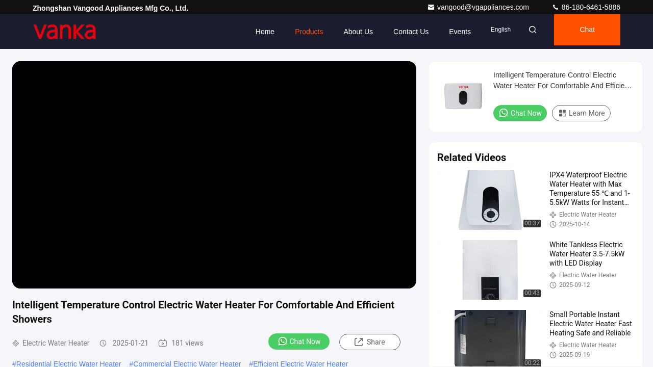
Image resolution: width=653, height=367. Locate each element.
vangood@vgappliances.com (479, 7)
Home (245, 32)
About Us (339, 32)
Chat (582, 32)
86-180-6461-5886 (585, 7)
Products (290, 32)
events (441, 32)
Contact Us (392, 32)
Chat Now (299, 341)
